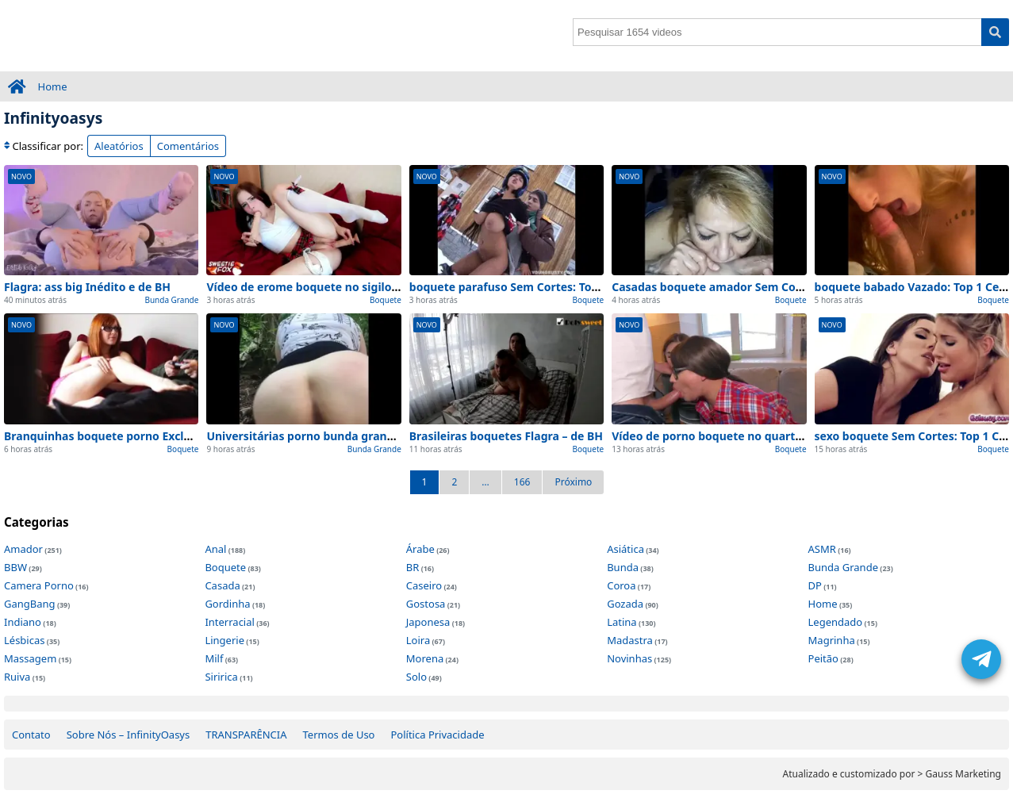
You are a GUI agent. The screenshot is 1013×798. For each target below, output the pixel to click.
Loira (418, 640)
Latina (621, 622)
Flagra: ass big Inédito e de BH (87, 286)
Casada (222, 585)
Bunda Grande (171, 299)
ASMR (822, 549)
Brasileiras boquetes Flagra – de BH (506, 435)
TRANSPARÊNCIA (245, 734)
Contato (31, 734)
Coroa (621, 585)
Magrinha (831, 640)
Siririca (221, 676)
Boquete (385, 299)
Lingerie (224, 640)
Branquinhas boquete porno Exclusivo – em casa (137, 435)
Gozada (625, 604)
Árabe (420, 549)
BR (413, 567)
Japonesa (428, 622)
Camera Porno (39, 585)
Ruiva (17, 676)
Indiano (22, 622)
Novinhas (629, 658)
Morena (424, 658)
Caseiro (424, 585)
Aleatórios (119, 146)
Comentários (188, 146)
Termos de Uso (339, 734)
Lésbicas (24, 640)
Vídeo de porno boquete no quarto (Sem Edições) (746, 435)
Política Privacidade (437, 734)
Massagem (30, 658)
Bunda (623, 567)
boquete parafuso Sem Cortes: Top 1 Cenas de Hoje (549, 286)
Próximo (573, 482)
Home (52, 86)
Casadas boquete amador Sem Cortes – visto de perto (759, 286)
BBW (15, 567)
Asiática (625, 549)
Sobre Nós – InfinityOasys (128, 734)
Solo (416, 676)
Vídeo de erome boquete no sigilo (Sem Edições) (338, 286)
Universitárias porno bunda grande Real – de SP (337, 435)
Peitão (823, 658)
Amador (23, 549)
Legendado (835, 622)
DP (815, 585)
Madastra (630, 640)
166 (522, 482)
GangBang (30, 604)
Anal (215, 549)
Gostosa (426, 604)
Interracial (229, 622)
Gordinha (227, 604)
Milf (214, 658)
